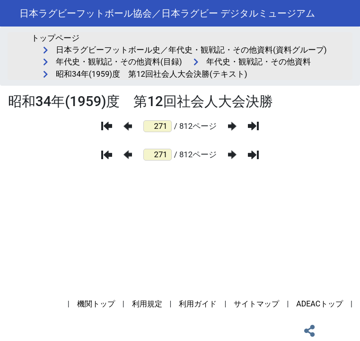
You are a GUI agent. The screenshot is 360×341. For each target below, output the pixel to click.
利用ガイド (198, 303)
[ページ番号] (157, 126)
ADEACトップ (319, 303)
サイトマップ (256, 303)
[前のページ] (127, 126)
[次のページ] (232, 126)
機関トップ (96, 303)
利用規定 (147, 303)
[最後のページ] (253, 126)
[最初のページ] (106, 126)
